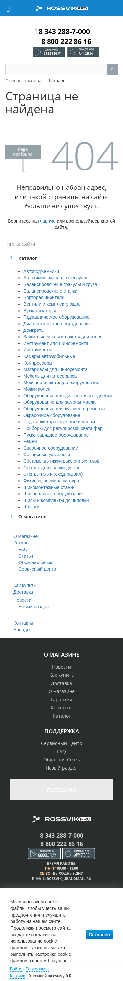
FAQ (23, 549)
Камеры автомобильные (49, 356)
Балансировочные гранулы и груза (60, 284)
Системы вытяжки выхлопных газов (61, 461)
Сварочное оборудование (50, 448)
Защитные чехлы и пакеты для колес (62, 336)
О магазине (25, 536)
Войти (16, 969)
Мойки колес (36, 389)
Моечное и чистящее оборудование (61, 382)
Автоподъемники (41, 271)
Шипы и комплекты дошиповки (56, 500)
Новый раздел (33, 606)
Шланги (31, 506)
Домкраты (34, 330)
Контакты (23, 623)
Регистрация (37, 969)
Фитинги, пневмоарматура (51, 480)
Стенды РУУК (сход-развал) (53, 474)
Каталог (21, 542)
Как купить (24, 585)
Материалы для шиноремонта (55, 369)
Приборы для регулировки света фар (63, 428)
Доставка (23, 592)
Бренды (21, 629)
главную (46, 220)
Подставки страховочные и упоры (59, 421)
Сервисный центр (37, 569)
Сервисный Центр (61, 743)
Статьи (25, 556)
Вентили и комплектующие (52, 304)
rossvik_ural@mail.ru (69, 878)
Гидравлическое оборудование (56, 317)
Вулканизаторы (39, 310)
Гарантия (61, 699)
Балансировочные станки (50, 291)
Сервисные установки (46, 454)
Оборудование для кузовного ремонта (64, 408)
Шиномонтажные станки (49, 487)
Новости (22, 600)
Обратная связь (35, 562)
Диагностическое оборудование (57, 323)
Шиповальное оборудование (53, 493)
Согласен (99, 934)
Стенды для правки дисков (52, 467)
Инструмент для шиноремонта (55, 343)
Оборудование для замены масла (59, 402)
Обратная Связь (61, 760)
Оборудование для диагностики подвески (67, 395)
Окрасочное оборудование (51, 415)
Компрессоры (37, 363)
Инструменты (37, 349)
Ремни (30, 441)
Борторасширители (43, 297)
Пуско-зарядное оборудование (56, 434)
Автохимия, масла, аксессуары (56, 277)
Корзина (17, 976)
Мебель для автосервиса (50, 376)
